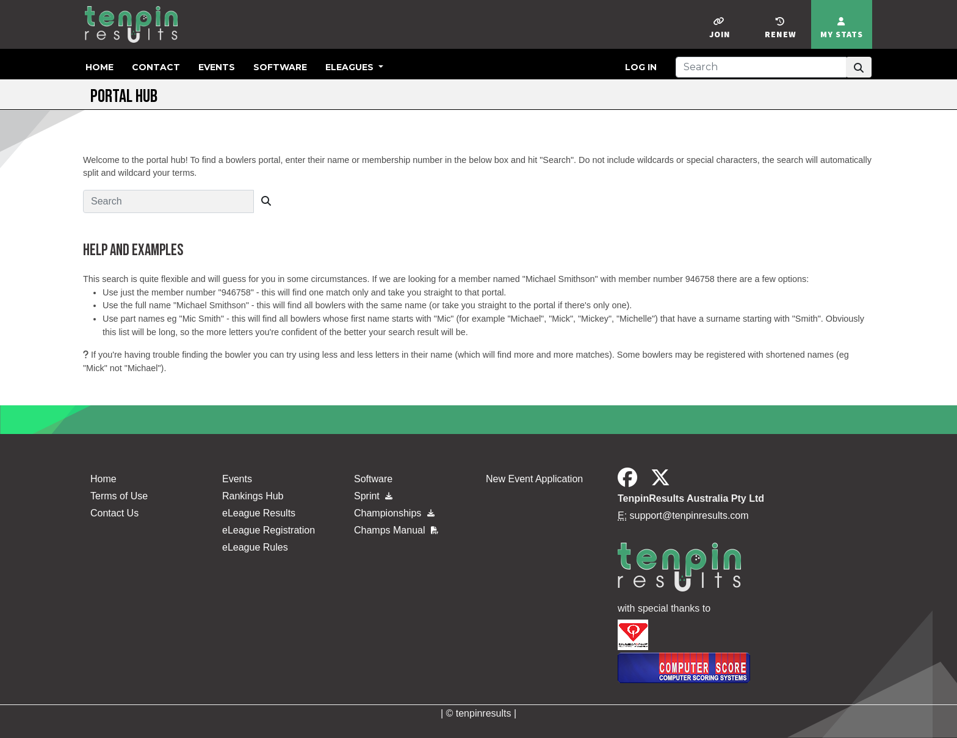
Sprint (373, 496)
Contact (156, 67)
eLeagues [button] (350, 67)
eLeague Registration (268, 530)
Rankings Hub (253, 496)
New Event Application (534, 479)
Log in (641, 67)
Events (216, 67)
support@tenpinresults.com (689, 515)
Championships (394, 513)
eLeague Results (258, 513)
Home (99, 67)
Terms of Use (119, 496)
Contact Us (114, 513)
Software (280, 67)
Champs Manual (396, 530)
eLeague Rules (255, 547)
